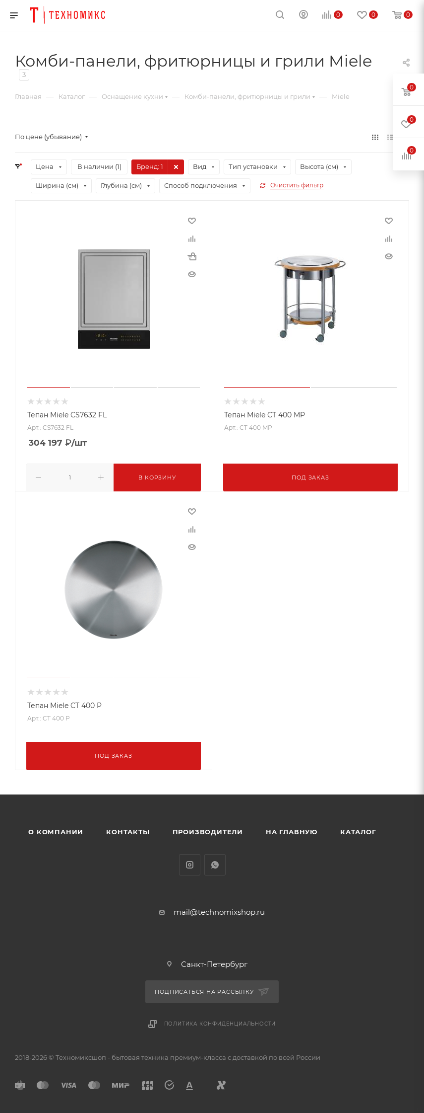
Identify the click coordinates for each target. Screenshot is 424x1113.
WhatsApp (215, 863)
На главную (291, 830)
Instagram (189, 863)
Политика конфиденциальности (220, 1022)
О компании (55, 830)
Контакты (127, 830)
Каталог (358, 830)
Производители (208, 830)
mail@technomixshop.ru (219, 910)
